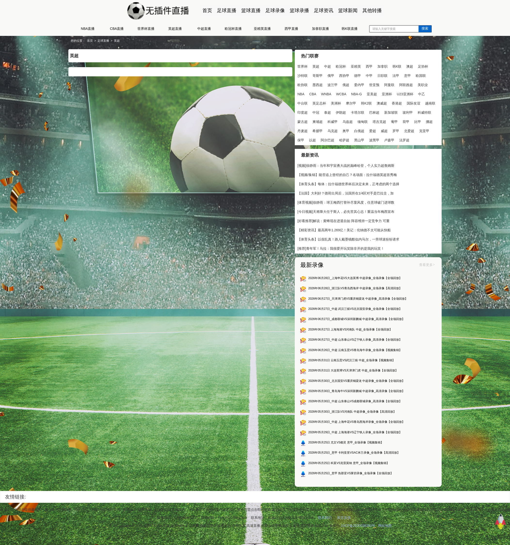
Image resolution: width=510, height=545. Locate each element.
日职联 (394, 75)
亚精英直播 (262, 29)
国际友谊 (330, 112)
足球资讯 (323, 10)
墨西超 (340, 84)
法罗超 (377, 149)
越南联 (347, 112)
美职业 (317, 94)
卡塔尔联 (300, 121)
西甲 (365, 66)
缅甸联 (314, 130)
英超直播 (175, 29)
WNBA (356, 94)
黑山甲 (332, 149)
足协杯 (299, 75)
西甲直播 (291, 29)
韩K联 (393, 66)
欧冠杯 (337, 66)
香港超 (314, 112)
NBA (330, 94)
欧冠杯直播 (233, 29)
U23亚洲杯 (317, 103)
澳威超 (299, 112)
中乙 (333, 103)
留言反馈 (344, 530)
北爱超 (375, 140)
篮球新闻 (347, 10)
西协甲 (355, 75)
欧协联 (325, 84)
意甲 (297, 84)
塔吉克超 (330, 130)
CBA (342, 94)
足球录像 (274, 10)
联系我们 (325, 530)
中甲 (380, 75)
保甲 (403, 140)
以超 (415, 140)
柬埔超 (399, 121)
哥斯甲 (329, 75)
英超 (136, 40)
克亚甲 (390, 140)
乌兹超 (299, 130)
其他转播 (371, 10)
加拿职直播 (320, 29)
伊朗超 (400, 112)
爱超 (338, 140)
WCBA (371, 94)
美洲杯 (380, 103)
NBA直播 (88, 29)
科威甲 (414, 121)
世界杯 (299, 66)
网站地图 (385, 538)
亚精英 (352, 66)
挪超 (380, 130)
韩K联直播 (349, 29)
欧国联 (310, 84)
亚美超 (401, 94)
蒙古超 (384, 121)
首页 (206, 10)
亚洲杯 (299, 103)
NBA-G (386, 94)
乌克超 (299, 140)
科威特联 (367, 121)
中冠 (375, 112)
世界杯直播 (145, 29)
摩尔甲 (395, 103)
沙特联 (314, 75)
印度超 (362, 112)
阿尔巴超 (300, 149)
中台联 (347, 103)
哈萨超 (317, 149)
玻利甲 (350, 121)
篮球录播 (298, 10)
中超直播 (204, 29)
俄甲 (342, 75)
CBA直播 (117, 29)
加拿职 (379, 66)
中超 (323, 66)
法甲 (407, 75)
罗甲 (362, 140)
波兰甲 (355, 84)
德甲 (368, 75)
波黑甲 (347, 149)
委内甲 (382, 84)
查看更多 (407, 275)
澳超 (405, 66)
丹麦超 (394, 130)
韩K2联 (410, 103)
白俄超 (325, 140)
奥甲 (312, 140)
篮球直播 (250, 10)
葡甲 (345, 130)
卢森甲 (362, 149)
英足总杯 (363, 103)
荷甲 (357, 130)
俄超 (368, 84)
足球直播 (226, 10)
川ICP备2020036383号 (358, 538)
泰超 (387, 112)
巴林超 (317, 121)
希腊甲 (409, 130)
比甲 (368, 130)
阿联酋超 (300, 94)
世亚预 (397, 84)
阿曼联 (412, 84)
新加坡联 (334, 121)
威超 (350, 140)
